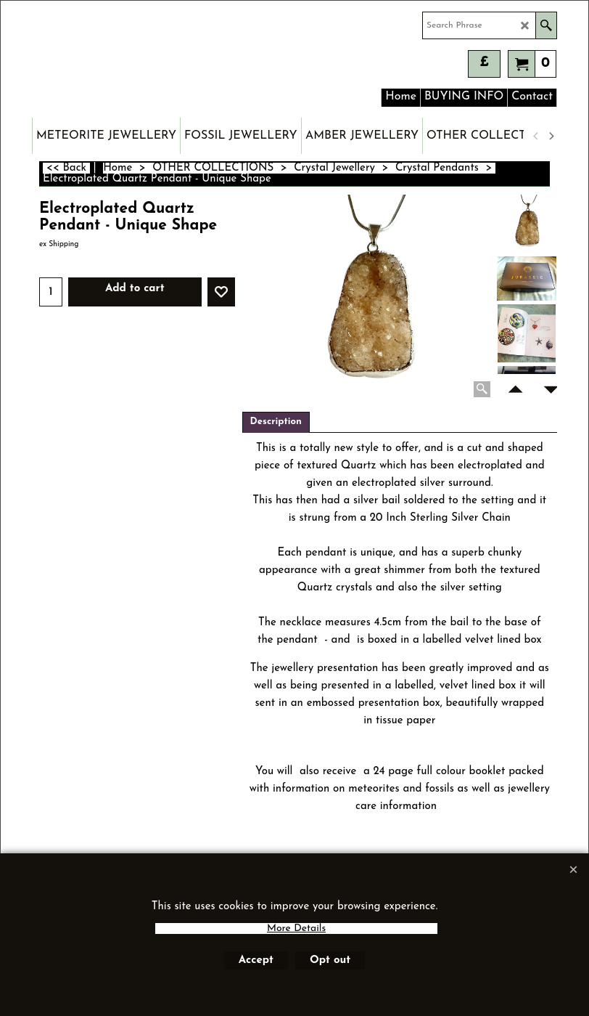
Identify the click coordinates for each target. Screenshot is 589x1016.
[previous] (536, 135)
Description (276, 421)
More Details (296, 928)
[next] (550, 135)
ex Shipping (58, 244)
